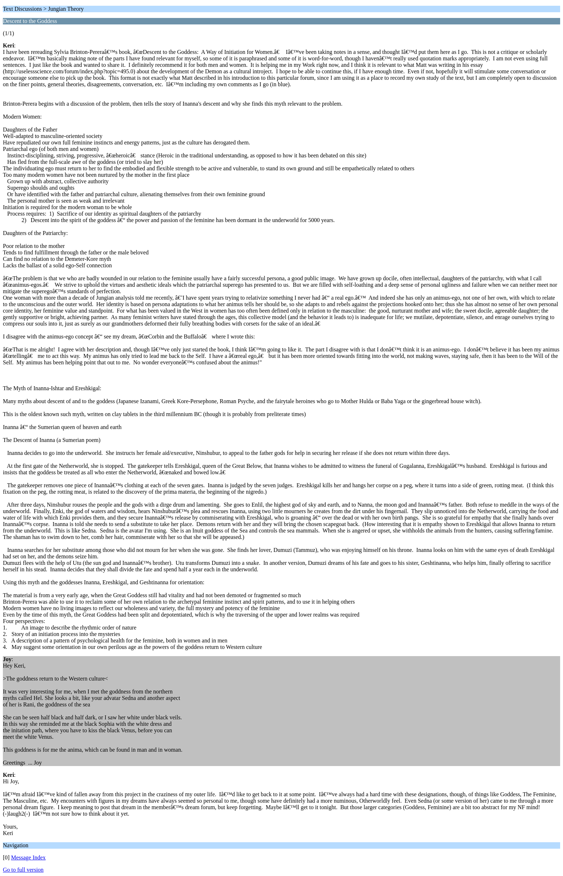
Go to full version (23, 870)
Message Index (28, 857)
